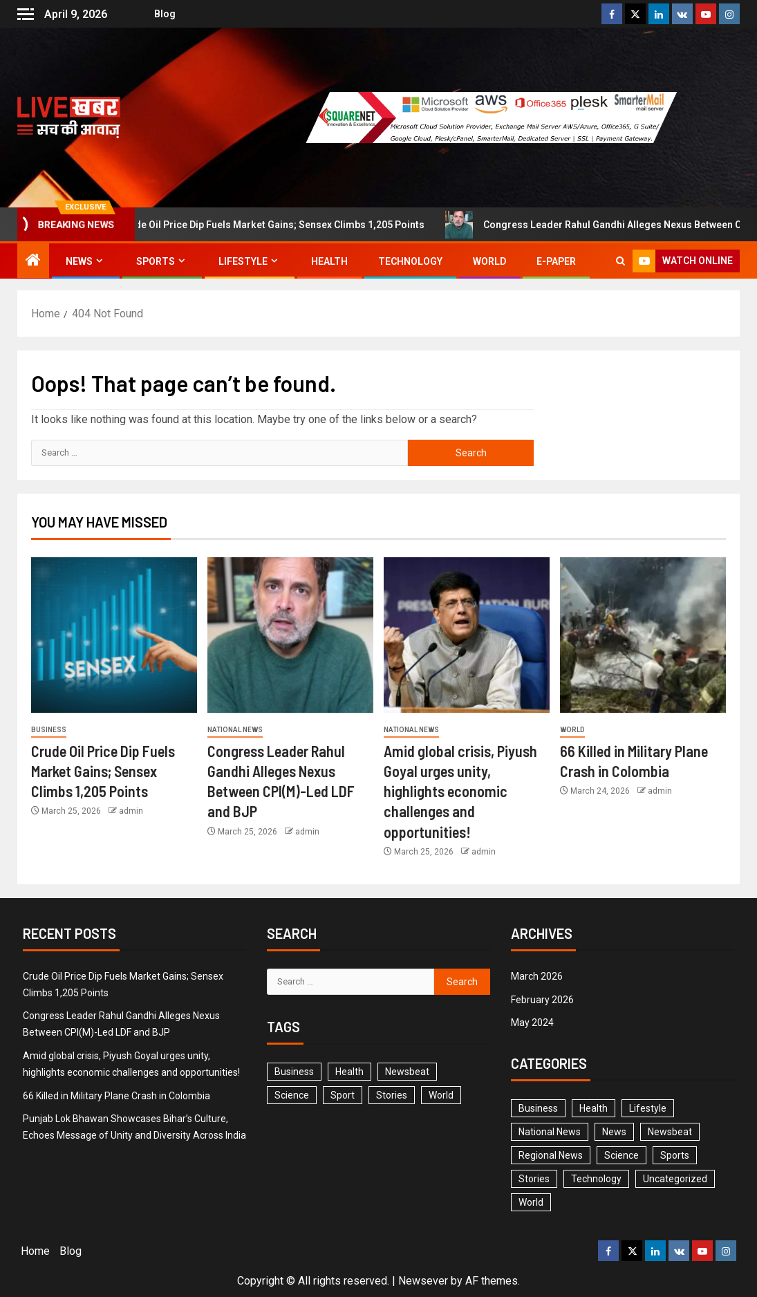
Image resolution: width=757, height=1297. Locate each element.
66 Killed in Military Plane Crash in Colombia (116, 1095)
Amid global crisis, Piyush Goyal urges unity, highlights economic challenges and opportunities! (460, 791)
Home (35, 1251)
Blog (158, 13)
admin (131, 811)
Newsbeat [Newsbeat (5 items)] (670, 1131)
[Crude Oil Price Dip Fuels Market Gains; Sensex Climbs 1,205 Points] (114, 635)
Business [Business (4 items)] (538, 1108)
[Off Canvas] (25, 14)
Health (329, 261)
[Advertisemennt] (500, 116)
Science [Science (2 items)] (291, 1095)
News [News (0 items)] (614, 1131)
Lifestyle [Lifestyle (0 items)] (647, 1108)
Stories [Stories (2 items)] (534, 1178)
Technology (410, 261)
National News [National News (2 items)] (549, 1131)
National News (235, 730)
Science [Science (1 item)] (621, 1155)
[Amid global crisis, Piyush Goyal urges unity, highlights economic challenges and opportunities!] (467, 635)
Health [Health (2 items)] (593, 1108)
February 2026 (542, 999)
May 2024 (532, 1022)
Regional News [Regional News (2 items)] (550, 1155)
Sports (155, 261)
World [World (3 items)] (441, 1095)
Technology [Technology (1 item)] (596, 1178)
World (489, 261)
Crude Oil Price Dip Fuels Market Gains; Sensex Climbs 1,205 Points (279, 225)
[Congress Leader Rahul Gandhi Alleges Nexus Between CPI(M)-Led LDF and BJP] (290, 635)
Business (48, 730)
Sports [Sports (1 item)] (674, 1155)
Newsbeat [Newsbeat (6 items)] (407, 1071)
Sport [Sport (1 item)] (342, 1095)
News (79, 261)
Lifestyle (243, 261)
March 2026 (537, 976)
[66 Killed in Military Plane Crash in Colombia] (643, 635)
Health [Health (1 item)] (349, 1071)
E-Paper (556, 261)
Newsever (423, 1280)
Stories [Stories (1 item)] (391, 1095)
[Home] (33, 261)
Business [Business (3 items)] (294, 1071)
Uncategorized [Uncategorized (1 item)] (675, 1178)
